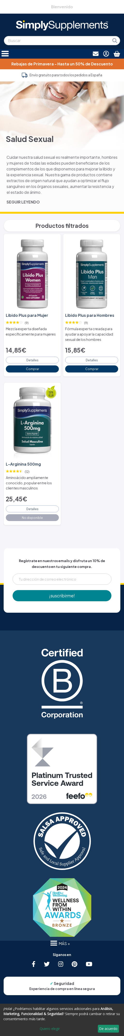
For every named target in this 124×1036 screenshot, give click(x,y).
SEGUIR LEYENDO (23, 201)
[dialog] (62, 1020)
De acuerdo (108, 1028)
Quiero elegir (50, 1028)
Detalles (32, 360)
